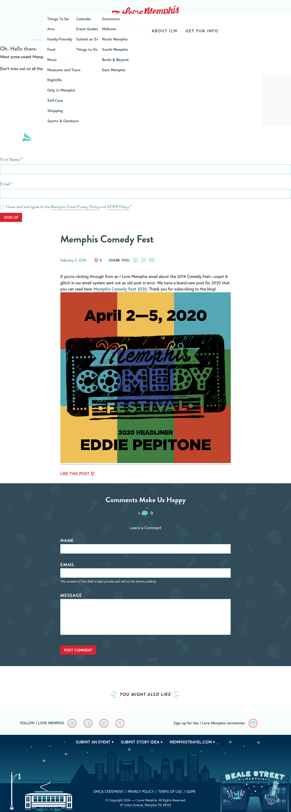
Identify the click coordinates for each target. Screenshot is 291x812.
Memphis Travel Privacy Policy (75, 207)
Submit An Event (93, 742)
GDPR (190, 791)
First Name (10, 159)
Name (67, 540)
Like (96, 260)
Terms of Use (170, 791)
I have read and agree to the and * (68, 206)
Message (71, 595)
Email (5, 183)
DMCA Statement (108, 791)
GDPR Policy (118, 207)
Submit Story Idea (140, 742)
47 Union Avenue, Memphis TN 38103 (145, 805)
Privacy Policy (141, 791)
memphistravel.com (191, 742)
